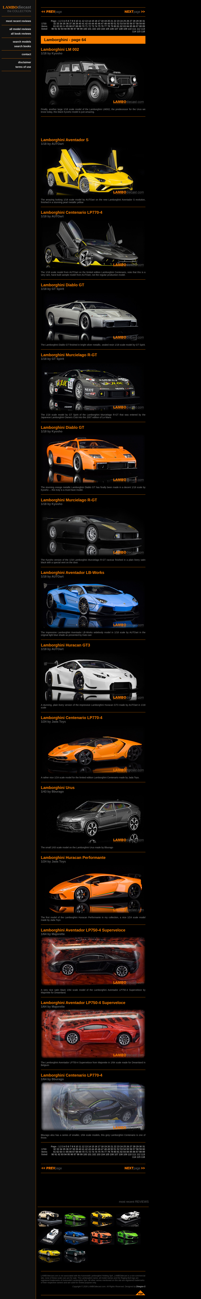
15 (93, 21)
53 (121, 23)
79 (112, 26)
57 (134, 23)
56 (131, 23)
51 (115, 23)
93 (62, 29)
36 (67, 23)
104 (103, 29)
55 (127, 23)
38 (73, 23)
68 (77, 26)
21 (112, 21)
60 (143, 23)
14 (89, 21)
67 (73, 26)
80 (115, 26)
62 (58, 26)
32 (54, 23)
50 (112, 23)
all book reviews (21, 33)
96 (72, 29)
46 (99, 23)
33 (58, 23)
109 (125, 29)
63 (61, 26)
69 (80, 26)
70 (83, 26)
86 (134, 26)
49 (108, 23)
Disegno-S (140, 1286)
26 (127, 21)
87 (137, 26)
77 (105, 26)
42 (86, 23)
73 (93, 26)
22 (115, 21)
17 (99, 21)
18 (102, 21)
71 (86, 26)
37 (70, 23)
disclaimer (24, 62)
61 (54, 26)
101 (90, 29)
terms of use (23, 67)
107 (116, 29)
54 (124, 23)
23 (118, 21)
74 (96, 26)
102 (94, 29)
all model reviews (20, 29)
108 (121, 29)
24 (121, 21)
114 (134, 31)
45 (96, 23)
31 (143, 21)
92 (59, 29)
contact (26, 54)
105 (107, 29)
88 (140, 26)
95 (68, 29)
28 (134, 21)
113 (143, 29)
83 (124, 26)
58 (137, 23)
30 (140, 21)
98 (78, 29)
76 (102, 26)
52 (118, 23)
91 (56, 29)
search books (22, 46)
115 (138, 31)
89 (143, 26)
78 (108, 26)
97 (75, 29)
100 (85, 29)
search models (22, 41)
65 (67, 26)
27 (131, 21)
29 (137, 21)
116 (143, 31)
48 (105, 23)
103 (98, 29)
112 (138, 29)
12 (83, 21)
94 (65, 29)
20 (108, 21)
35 (64, 23)
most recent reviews (18, 21)
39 (77, 23)
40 (80, 23)
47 (102, 23)
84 (127, 26)
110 (130, 29)
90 (52, 29)
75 (99, 26)
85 (131, 26)
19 (105, 21)
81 (118, 26)
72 (89, 26)
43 (89, 23)
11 (80, 21)
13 (86, 21)
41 (83, 23)
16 (96, 21)
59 (140, 23)
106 (112, 29)
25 (124, 21)
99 (81, 29)
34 (61, 23)
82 (121, 26)
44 (93, 23)
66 (70, 26)
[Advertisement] (93, 128)
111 (134, 29)
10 (77, 21)
